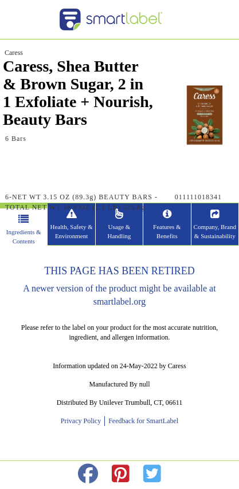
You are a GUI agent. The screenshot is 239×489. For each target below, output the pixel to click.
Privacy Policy (82, 421)
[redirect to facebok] (88, 474)
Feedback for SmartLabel (142, 421)
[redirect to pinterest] (121, 474)
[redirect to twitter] (152, 474)
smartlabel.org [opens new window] (119, 301)
